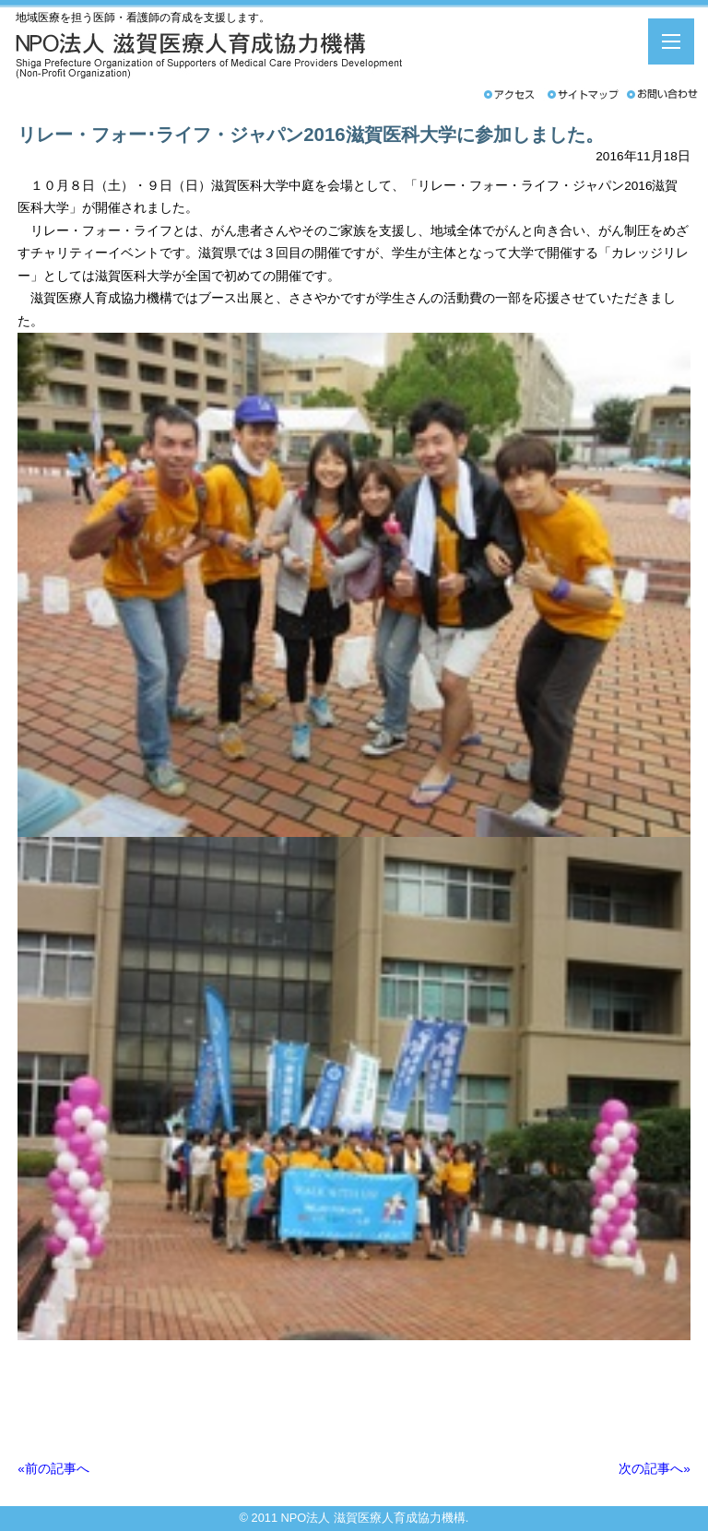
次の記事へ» (654, 1469)
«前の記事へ (53, 1469)
